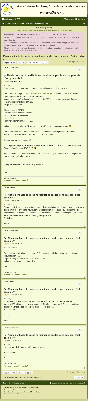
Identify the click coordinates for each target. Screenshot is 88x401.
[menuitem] (17, 19)
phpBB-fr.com (15, 390)
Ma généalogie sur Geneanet (15, 180)
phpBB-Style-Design (34, 392)
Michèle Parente (9, 187)
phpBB (15, 387)
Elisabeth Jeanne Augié (41, 94)
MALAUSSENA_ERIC (11, 67)
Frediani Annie (9, 281)
